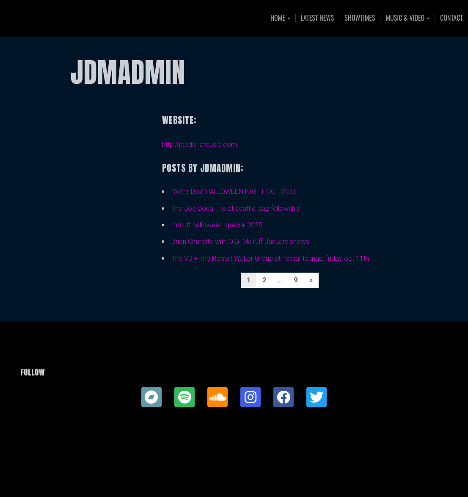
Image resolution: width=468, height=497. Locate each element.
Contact (451, 18)
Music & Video (404, 18)
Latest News (317, 18)
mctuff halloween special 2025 (216, 225)
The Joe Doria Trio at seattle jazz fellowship (235, 208)
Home (277, 18)
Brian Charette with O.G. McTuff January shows (240, 241)
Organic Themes (250, 477)
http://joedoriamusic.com (199, 145)
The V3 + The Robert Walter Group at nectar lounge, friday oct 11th (270, 258)
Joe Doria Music (66, 18)
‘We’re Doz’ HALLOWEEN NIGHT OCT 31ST (233, 192)
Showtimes (359, 18)
